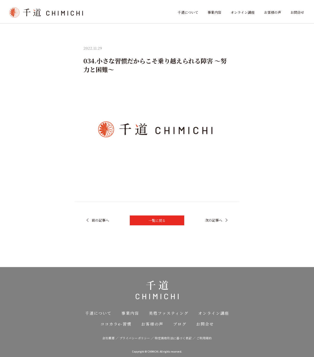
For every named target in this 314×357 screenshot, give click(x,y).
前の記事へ (100, 220)
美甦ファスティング (168, 313)
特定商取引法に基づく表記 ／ (175, 338)
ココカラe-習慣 (115, 324)
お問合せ (297, 12)
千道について (188, 12)
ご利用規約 (204, 338)
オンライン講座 (243, 12)
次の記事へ (213, 220)
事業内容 (214, 12)
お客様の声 (272, 12)
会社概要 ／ (110, 338)
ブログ (179, 324)
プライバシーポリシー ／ (137, 338)
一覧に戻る (157, 220)
